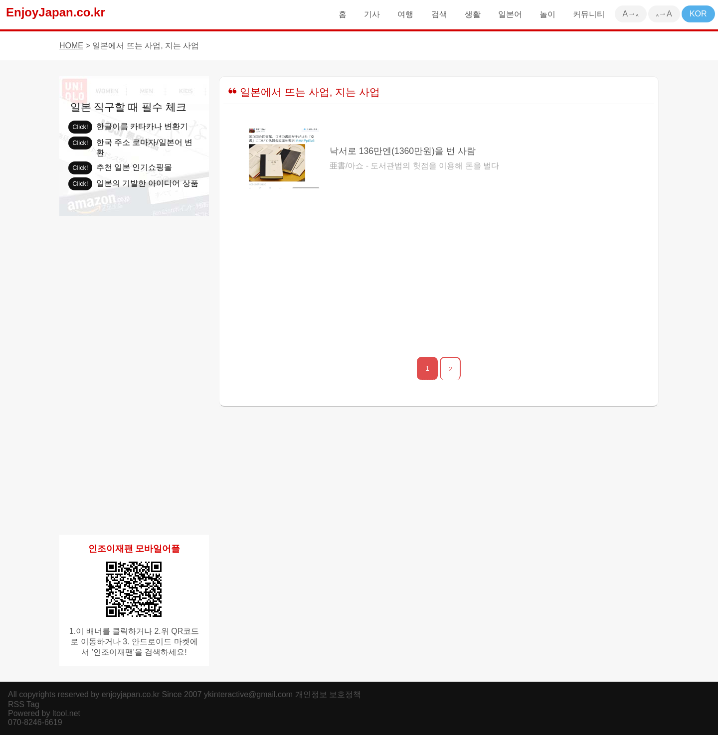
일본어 (510, 14)
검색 (439, 14)
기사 (372, 14)
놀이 (547, 14)
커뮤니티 (589, 14)
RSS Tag (23, 704)
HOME (71, 45)
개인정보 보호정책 (328, 694)
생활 (473, 14)
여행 (405, 14)
